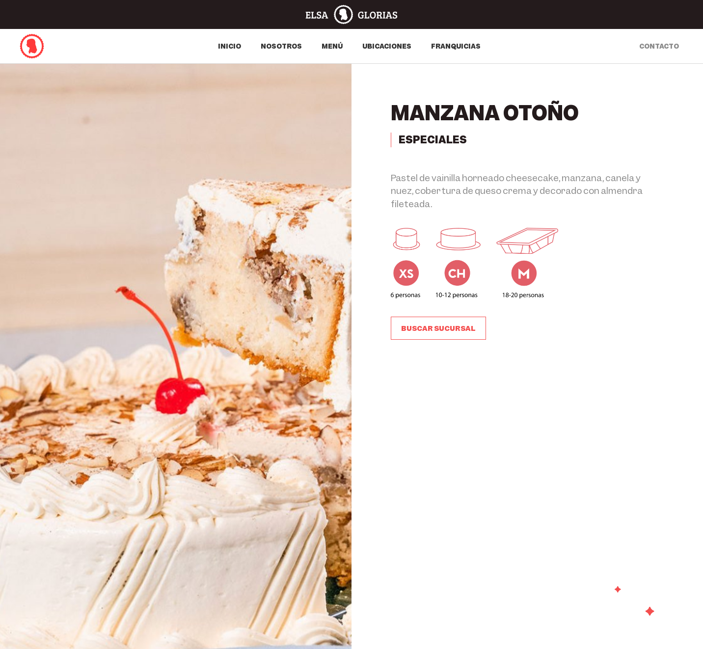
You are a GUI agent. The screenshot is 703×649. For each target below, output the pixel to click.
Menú (332, 46)
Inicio (229, 46)
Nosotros (281, 46)
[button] (438, 328)
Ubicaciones (386, 46)
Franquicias (456, 46)
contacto (659, 46)
